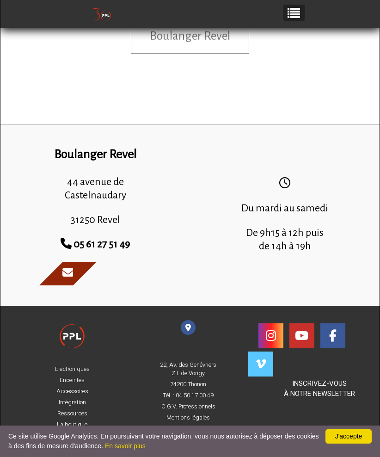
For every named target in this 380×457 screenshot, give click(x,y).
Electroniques (72, 369)
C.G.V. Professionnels (188, 406)
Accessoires (72, 391)
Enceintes (72, 380)
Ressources (72, 413)
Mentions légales (188, 418)
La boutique (72, 424)
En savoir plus (125, 446)
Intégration (72, 402)
